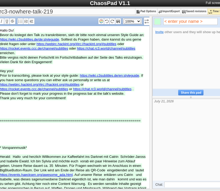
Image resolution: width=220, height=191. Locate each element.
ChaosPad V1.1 (110, 3)
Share (191, 93)
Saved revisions (194, 11)
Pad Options (146, 11)
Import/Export (169, 11)
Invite (159, 32)
